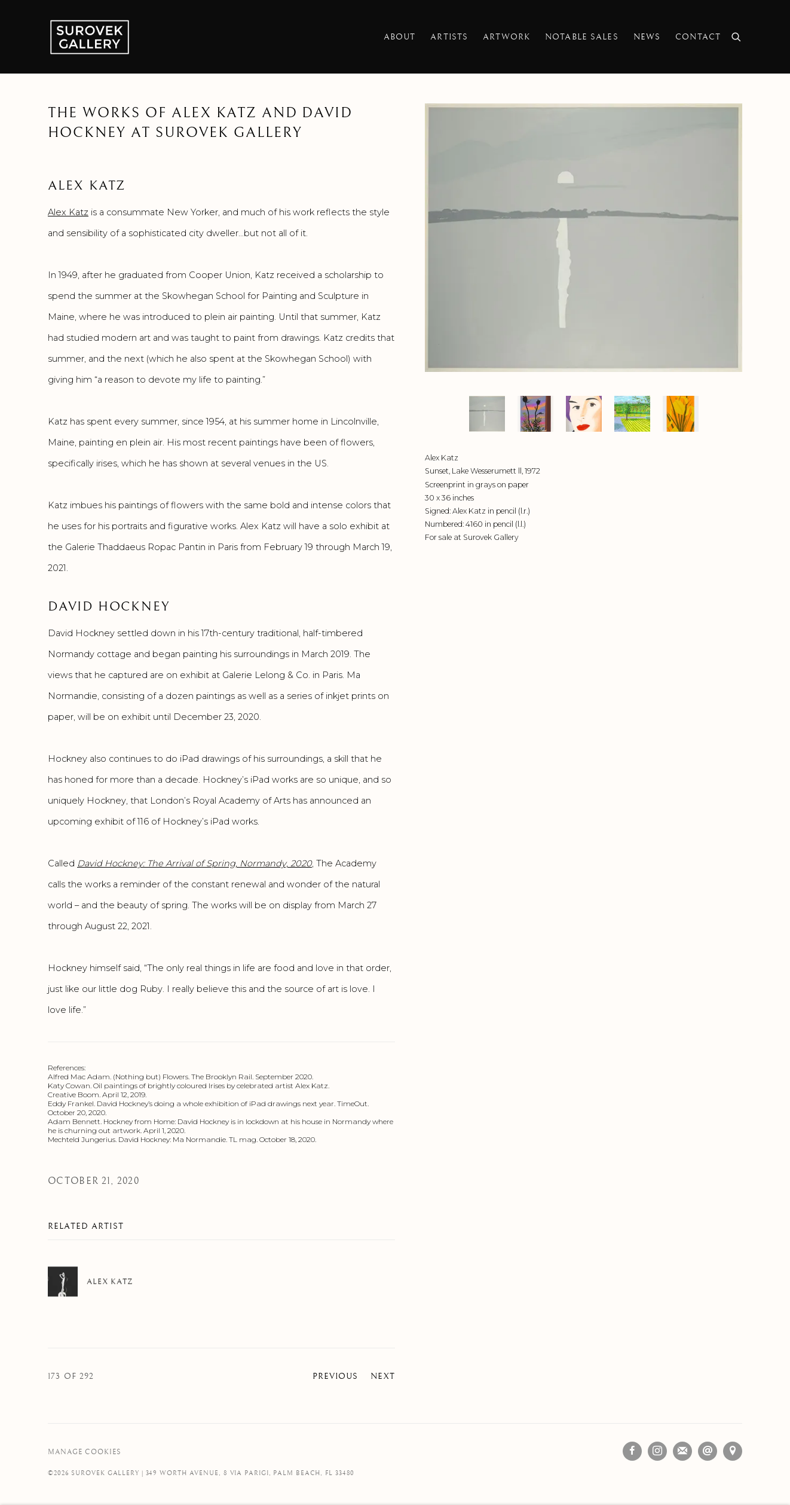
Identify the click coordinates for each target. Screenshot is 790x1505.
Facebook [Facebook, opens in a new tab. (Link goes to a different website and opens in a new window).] (632, 1451)
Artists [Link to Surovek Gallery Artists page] (449, 37)
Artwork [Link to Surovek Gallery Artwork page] (506, 37)
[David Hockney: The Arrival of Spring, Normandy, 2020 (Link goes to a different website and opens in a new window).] (194, 863)
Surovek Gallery (89, 37)
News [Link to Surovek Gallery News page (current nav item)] (647, 37)
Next (383, 1376)
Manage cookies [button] (84, 1452)
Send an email (707, 1451)
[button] (487, 414)
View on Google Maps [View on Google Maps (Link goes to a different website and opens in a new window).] (732, 1451)
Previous (336, 1376)
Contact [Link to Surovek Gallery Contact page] (698, 37)
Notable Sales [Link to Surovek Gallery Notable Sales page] (581, 37)
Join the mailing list (682, 1451)
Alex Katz (68, 212)
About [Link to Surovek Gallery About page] (400, 37)
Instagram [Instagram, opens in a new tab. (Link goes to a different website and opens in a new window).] (657, 1451)
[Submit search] (736, 36)
